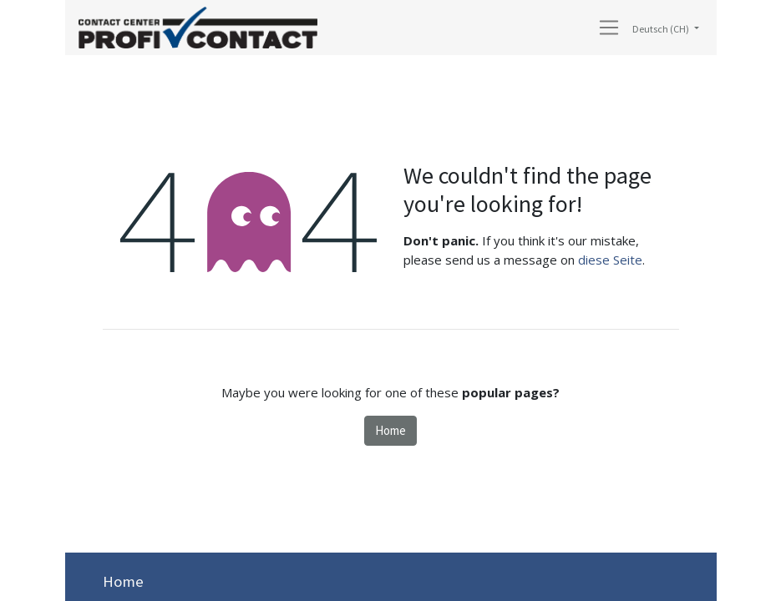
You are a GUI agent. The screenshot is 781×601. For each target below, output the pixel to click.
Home (390, 430)
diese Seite (610, 259)
